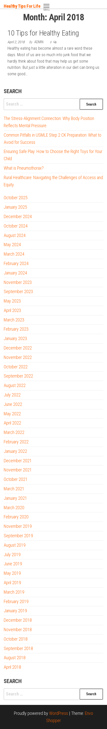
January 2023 (15, 338)
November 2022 (18, 357)
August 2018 (15, 657)
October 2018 (16, 639)
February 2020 (16, 516)
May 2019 (12, 573)
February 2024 (16, 263)
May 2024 (12, 244)
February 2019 (16, 601)
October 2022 (16, 366)
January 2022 (15, 451)
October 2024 (16, 226)
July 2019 (12, 554)
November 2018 (18, 629)
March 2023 (14, 319)
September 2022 (18, 376)
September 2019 (18, 535)
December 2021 (18, 460)
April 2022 (12, 422)
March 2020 (14, 507)
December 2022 (18, 347)
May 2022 (12, 413)
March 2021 (14, 488)
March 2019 (14, 592)
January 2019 (15, 610)
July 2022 (12, 394)
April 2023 (12, 310)
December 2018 (18, 620)
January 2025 (15, 207)
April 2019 (12, 582)
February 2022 (16, 441)
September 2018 (18, 648)
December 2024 (18, 216)
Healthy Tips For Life (22, 6)
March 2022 (14, 432)
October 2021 (16, 479)
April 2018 (12, 667)
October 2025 (16, 197)
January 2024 (15, 272)
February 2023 (16, 329)
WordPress (58, 713)
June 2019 (13, 563)
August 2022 (15, 385)
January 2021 (15, 498)
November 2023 (18, 282)
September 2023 (18, 291)
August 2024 (15, 235)
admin (39, 42)
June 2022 (13, 404)
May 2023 (12, 301)
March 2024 (14, 254)
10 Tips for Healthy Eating (43, 33)
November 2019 (18, 526)
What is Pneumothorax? (24, 168)
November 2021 (18, 469)
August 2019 (15, 545)
